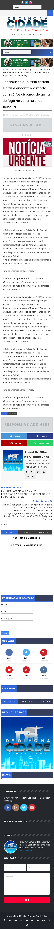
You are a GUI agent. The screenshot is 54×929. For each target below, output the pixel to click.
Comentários (44, 701)
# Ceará (12, 413)
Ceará (13, 69)
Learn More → (25, 850)
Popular (27, 701)
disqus (27, 532)
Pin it (16, 443)
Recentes (9, 701)
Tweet (16, 436)
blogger (10, 532)
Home (5, 69)
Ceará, (46, 115)
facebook (43, 532)
